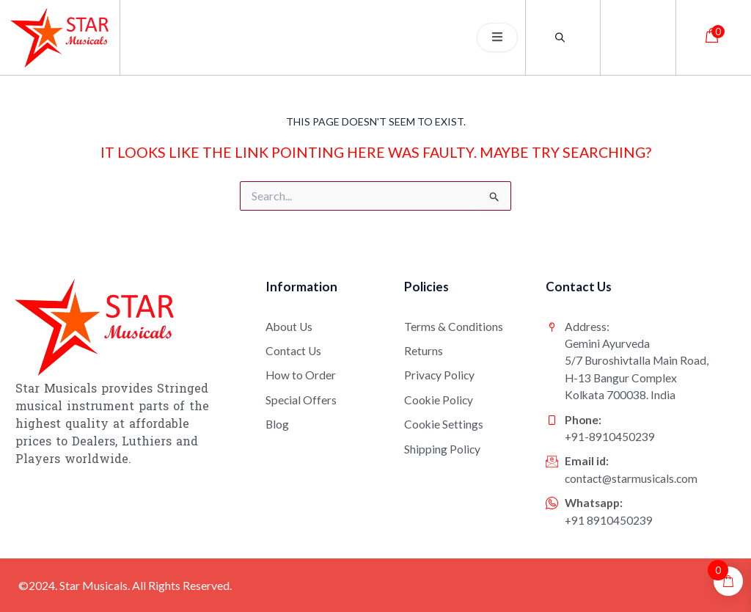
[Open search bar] (562, 37)
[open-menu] (497, 37)
